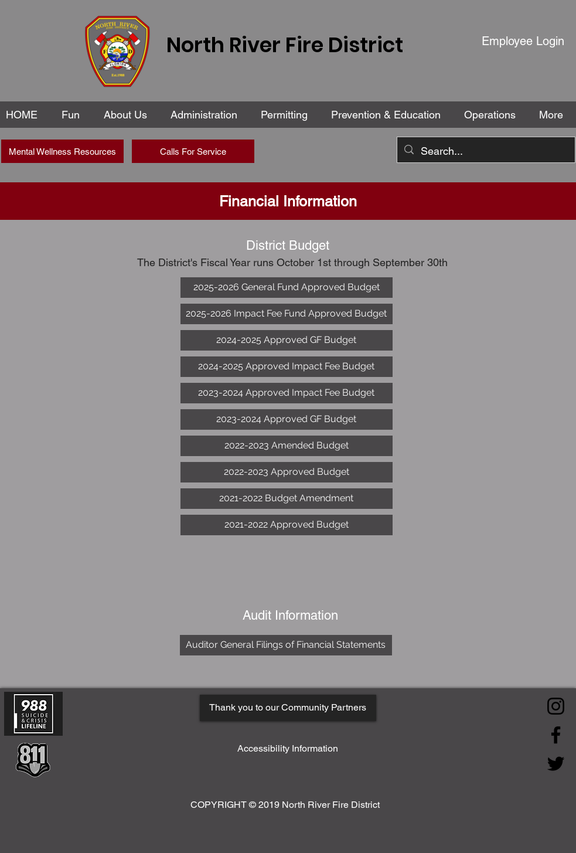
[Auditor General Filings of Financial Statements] (286, 645)
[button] (206, 114)
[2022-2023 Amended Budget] (286, 446)
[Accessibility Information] (287, 749)
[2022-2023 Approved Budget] (286, 472)
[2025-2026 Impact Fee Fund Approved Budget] (286, 314)
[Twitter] (555, 763)
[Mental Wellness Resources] (62, 151)
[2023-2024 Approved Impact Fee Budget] (286, 393)
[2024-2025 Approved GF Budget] (286, 340)
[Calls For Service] (193, 151)
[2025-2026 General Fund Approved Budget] (286, 287)
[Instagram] (555, 706)
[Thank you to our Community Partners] (288, 708)
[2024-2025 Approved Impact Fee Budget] (286, 366)
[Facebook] (555, 734)
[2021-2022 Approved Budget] (286, 525)
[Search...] (485, 151)
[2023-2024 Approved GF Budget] (286, 419)
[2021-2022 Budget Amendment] (286, 498)
